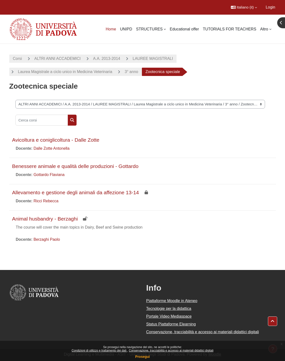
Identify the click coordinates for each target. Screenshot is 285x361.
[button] (244, 7)
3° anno (131, 72)
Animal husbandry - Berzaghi (45, 219)
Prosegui (142, 357)
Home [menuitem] (111, 29)
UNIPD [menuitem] (126, 29)
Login (270, 7)
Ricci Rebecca (45, 201)
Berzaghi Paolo (46, 239)
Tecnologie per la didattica (168, 308)
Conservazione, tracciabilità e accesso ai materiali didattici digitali (171, 350)
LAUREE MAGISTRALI (153, 58)
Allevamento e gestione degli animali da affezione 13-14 (75, 192)
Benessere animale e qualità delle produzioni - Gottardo (75, 166)
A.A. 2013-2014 (106, 58)
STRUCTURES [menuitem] (149, 29)
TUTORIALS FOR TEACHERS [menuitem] (229, 29)
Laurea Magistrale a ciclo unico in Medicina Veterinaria (65, 72)
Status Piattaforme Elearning (171, 324)
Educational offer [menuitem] (184, 29)
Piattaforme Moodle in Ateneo (171, 301)
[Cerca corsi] (41, 120)
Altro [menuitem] (264, 29)
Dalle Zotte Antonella (51, 148)
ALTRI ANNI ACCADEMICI (57, 58)
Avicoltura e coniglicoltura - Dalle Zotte (55, 140)
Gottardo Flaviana (48, 175)
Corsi (17, 58)
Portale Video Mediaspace (169, 316)
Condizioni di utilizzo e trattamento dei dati (99, 350)
